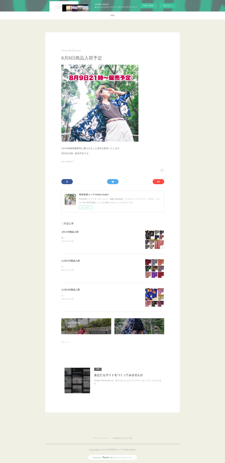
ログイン (167, 5)
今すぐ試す (148, 5)
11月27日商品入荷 (70, 261)
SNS (113, 15)
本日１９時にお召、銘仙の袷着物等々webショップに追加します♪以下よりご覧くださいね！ (101, 238)
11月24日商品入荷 (70, 289)
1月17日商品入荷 (69, 232)
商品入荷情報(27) (67, 161)
